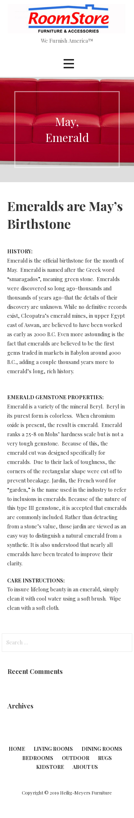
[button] (69, 63)
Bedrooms (37, 758)
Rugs (105, 758)
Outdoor (75, 758)
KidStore (50, 767)
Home (17, 748)
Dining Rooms (101, 748)
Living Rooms (53, 748)
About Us (85, 767)
